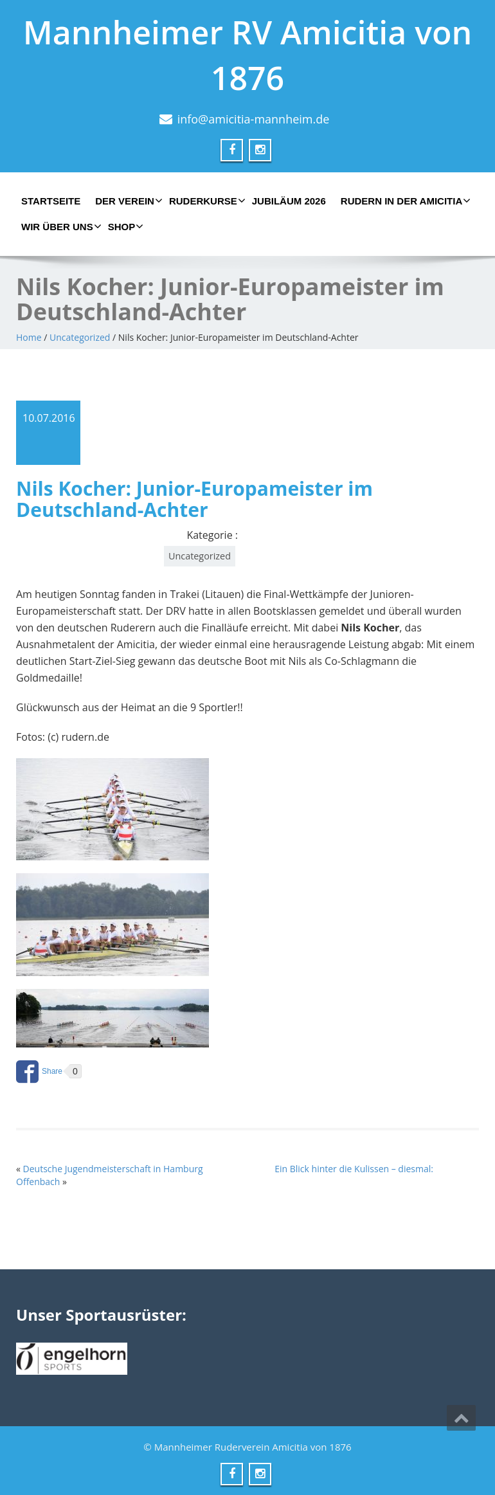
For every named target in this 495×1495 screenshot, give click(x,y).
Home (29, 337)
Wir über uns (59, 226)
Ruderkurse (205, 200)
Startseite (50, 200)
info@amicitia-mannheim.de (253, 119)
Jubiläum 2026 (289, 200)
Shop (124, 226)
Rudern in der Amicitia (404, 200)
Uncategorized (80, 337)
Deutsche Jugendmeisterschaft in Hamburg (113, 1169)
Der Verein (127, 200)
